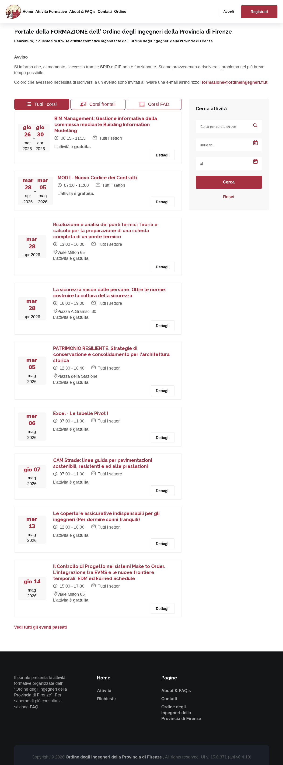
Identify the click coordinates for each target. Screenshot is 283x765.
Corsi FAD (154, 104)
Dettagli (163, 155)
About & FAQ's (82, 12)
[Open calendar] (255, 143)
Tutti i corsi (42, 104)
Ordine (120, 12)
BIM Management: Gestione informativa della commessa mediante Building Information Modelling (105, 124)
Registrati (259, 12)
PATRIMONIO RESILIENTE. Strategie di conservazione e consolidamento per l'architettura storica (111, 354)
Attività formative (51, 12)
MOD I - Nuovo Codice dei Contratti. (98, 177)
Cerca (228, 182)
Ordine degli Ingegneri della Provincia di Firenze (181, 713)
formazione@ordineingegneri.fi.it (235, 82)
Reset (228, 196)
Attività (104, 690)
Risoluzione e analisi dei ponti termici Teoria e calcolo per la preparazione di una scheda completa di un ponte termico (105, 230)
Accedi (228, 11)
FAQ (34, 707)
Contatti (105, 12)
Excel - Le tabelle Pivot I (80, 413)
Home (28, 12)
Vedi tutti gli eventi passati (40, 627)
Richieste (106, 698)
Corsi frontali (97, 104)
